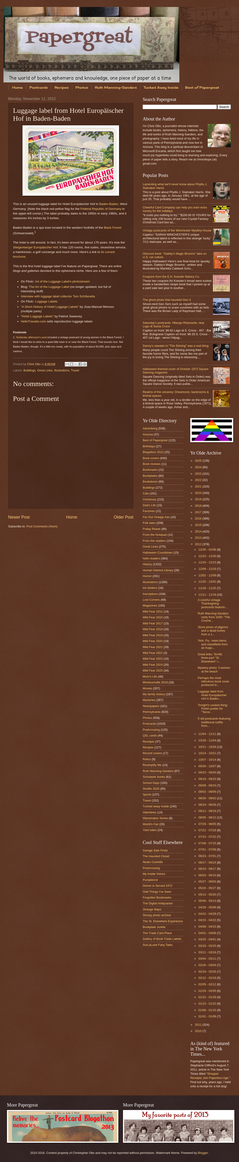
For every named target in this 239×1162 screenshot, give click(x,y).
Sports (147, 794)
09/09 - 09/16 (207, 785)
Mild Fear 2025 (153, 670)
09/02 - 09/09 (207, 791)
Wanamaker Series (155, 818)
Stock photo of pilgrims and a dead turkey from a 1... (213, 630)
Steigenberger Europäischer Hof (35, 247)
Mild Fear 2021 (153, 647)
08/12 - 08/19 (207, 811)
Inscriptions (150, 594)
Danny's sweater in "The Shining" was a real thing (176, 345)
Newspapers (151, 706)
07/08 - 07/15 (207, 843)
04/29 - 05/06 (207, 907)
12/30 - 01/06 (207, 549)
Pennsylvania (152, 712)
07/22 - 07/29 (207, 830)
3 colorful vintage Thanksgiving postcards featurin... (212, 603)
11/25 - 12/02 (207, 581)
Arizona (148, 434)
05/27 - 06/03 (207, 881)
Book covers (151, 458)
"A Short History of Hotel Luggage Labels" (50, 306)
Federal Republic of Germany (100, 209)
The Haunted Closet (156, 856)
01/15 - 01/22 (207, 1003)
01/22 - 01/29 (207, 997)
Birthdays (149, 446)
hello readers (151, 558)
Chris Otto (34, 364)
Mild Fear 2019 (153, 635)
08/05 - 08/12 (207, 817)
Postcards (38, 87)
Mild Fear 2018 (153, 629)
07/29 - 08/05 (207, 824)
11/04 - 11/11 (207, 734)
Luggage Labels (46, 301)
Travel (75, 370)
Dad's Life (149, 505)
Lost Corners (151, 599)
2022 (198, 480)
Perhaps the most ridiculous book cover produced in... (213, 681)
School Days (151, 783)
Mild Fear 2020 (153, 641)
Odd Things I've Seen (157, 891)
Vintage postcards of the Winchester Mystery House (177, 230)
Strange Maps (152, 909)
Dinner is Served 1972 (157, 885)
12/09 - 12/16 (207, 569)
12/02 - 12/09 (207, 575)
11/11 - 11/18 (207, 594)
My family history (154, 694)
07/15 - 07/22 (207, 836)
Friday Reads (152, 529)
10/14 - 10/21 (207, 753)
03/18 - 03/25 (207, 946)
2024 (198, 467)
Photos (81, 87)
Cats (146, 493)
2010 (198, 1031)
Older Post (123, 517)
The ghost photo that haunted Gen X (167, 300)
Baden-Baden (108, 204)
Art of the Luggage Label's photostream (62, 281)
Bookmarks (150, 469)
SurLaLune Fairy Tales (158, 945)
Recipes (62, 87)
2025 (198, 460)
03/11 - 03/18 (207, 952)
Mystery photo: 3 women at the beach (214, 669)
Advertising (150, 428)
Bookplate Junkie (154, 927)
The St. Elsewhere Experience (163, 921)
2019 (198, 499)
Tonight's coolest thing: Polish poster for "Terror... (213, 708)
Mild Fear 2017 (153, 623)
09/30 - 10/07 (207, 766)
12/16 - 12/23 (207, 562)
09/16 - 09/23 (207, 779)
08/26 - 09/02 (207, 798)
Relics (147, 759)
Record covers (152, 753)
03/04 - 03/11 (207, 958)
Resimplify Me (152, 765)
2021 (198, 486)
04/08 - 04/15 (207, 926)
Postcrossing (151, 729)
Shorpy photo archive (157, 915)
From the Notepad (155, 534)
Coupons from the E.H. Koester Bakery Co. (171, 276)
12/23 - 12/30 (207, 556)
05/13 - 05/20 (207, 894)
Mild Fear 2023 (153, 658)
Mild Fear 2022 (153, 653)
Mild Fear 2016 (153, 617)
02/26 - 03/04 (207, 965)
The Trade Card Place (157, 933)
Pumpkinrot (150, 880)
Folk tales (149, 523)
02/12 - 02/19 (207, 978)
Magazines (150, 605)
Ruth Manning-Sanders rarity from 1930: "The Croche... (214, 617)
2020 (198, 493)
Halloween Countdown (158, 552)
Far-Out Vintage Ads (156, 517)
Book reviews (152, 464)
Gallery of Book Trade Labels (162, 939)
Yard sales (150, 830)
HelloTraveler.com (33, 321)
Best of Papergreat (155, 440)
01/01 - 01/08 (207, 1016)
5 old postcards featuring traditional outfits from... (214, 722)
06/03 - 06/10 (207, 875)
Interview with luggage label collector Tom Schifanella (58, 296)
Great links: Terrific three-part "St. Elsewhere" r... (210, 657)
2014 (198, 531)
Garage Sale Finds (155, 850)
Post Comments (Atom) (42, 526)
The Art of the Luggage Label (49, 287)
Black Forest (112, 227)
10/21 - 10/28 (207, 747)
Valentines (149, 812)
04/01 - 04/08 (207, 933)
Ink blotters (150, 588)
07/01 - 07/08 (207, 849)
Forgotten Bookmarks (157, 897)
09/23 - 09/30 (207, 772)
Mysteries (149, 700)
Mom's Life (150, 676)
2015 (198, 525)
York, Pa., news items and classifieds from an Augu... (213, 644)
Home (17, 87)
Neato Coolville (153, 862)
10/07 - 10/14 (207, 759)
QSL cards (150, 735)
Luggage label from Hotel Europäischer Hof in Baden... (212, 695)
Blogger (203, 1153)
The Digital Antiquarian (158, 903)
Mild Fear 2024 (153, 664)
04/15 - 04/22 (207, 920)
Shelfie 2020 (151, 788)
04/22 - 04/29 (207, 913)
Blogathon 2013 (153, 452)
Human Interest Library (158, 570)
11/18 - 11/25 (207, 588)
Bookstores (150, 481)
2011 (198, 1024)
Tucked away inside (156, 806)
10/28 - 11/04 (207, 740)
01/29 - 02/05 (207, 991)
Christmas (149, 499)
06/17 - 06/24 (207, 862)
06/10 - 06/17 (207, 868)
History (147, 564)
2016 (198, 518)
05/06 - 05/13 (207, 900)
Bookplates (150, 475)
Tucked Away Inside (161, 87)
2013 (198, 537)
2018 (198, 505)
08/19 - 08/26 (207, 804)
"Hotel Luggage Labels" (37, 316)
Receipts (148, 741)
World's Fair (150, 824)
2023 (198, 473)
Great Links (45, 370)
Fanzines (149, 511)
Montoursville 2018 (155, 682)
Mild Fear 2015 (153, 611)
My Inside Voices (154, 874)
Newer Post (19, 517)
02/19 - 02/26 (207, 971)
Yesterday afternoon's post (31, 337)
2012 (198, 544)
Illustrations (61, 370)
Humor (147, 576)
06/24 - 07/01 (207, 856)
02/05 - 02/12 (207, 984)
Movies (147, 688)
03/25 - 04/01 (207, 939)
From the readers (154, 540)
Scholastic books (154, 777)
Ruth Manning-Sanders (116, 87)
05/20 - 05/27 (207, 888)
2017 (198, 512)
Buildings (29, 370)
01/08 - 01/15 (207, 1010)
